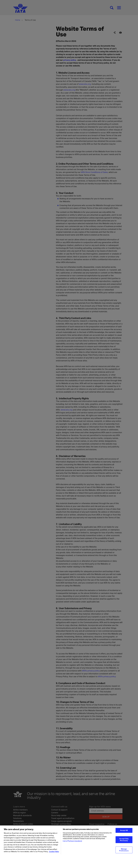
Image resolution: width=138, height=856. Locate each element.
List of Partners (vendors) (72, 843)
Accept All (124, 832)
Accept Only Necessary (123, 841)
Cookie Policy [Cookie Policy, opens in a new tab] (54, 853)
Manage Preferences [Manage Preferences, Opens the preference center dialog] (123, 851)
